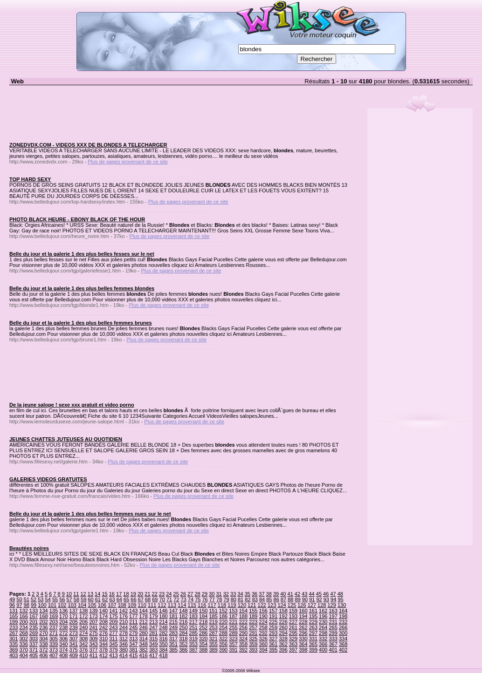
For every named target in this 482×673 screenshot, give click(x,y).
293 (273, 633)
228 (303, 622)
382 (143, 650)
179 (153, 616)
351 (173, 644)
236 (43, 627)
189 (253, 616)
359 (253, 644)
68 (148, 599)
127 (312, 605)
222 (243, 622)
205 (73, 622)
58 (76, 599)
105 (92, 605)
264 (323, 627)
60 (90, 599)
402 (343, 650)
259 (273, 627)
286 (203, 633)
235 (33, 627)
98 (26, 605)
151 (213, 610)
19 (133, 594)
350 (163, 644)
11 (76, 594)
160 (303, 610)
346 (123, 644)
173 (93, 616)
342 (83, 644)
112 (162, 605)
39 (276, 594)
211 (133, 622)
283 (173, 633)
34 (240, 594)
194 (303, 616)
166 (23, 616)
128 (321, 605)
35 (247, 594)
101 (52, 605)
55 (55, 599)
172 (83, 616)
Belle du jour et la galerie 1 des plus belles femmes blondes (81, 288)
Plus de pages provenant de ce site (128, 161)
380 (123, 650)
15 (104, 594)
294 (283, 633)
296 (303, 633)
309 (93, 638)
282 (163, 633)
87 (283, 599)
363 (293, 644)
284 (183, 633)
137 (73, 610)
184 (203, 616)
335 (13, 644)
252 (203, 627)
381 (133, 650)
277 (113, 633)
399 (313, 650)
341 (73, 644)
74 (190, 599)
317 (173, 638)
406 (43, 655)
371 (33, 650)
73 (183, 599)
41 (290, 594)
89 (298, 599)
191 (273, 616)
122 (262, 605)
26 (183, 594)
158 (283, 610)
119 (231, 605)
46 (326, 594)
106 (102, 605)
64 (119, 599)
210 (123, 622)
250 (183, 627)
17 (119, 594)
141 (113, 610)
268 (23, 633)
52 (33, 599)
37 (261, 594)
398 (303, 650)
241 (93, 627)
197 (333, 616)
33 (233, 594)
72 (176, 599)
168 (43, 616)
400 (323, 650)
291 (253, 633)
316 (163, 638)
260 (283, 627)
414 (123, 655)
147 (173, 610)
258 (263, 627)
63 (112, 599)
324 (243, 638)
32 (226, 594)
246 (143, 627)
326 (263, 638)
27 (190, 594)
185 (213, 616)
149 (193, 610)
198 (343, 616)
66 (133, 599)
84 (262, 599)
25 (176, 594)
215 (173, 622)
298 (323, 633)
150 (203, 610)
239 (73, 627)
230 (323, 622)
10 (69, 594)
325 (253, 638)
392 (243, 650)
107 (112, 605)
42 (297, 594)
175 (113, 616)
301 (13, 638)
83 (255, 599)
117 (211, 605)
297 (313, 633)
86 (276, 599)
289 (233, 633)
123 (272, 605)
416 (143, 655)
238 (63, 627)
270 (43, 633)
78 (219, 599)
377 (93, 650)
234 (23, 627)
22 (155, 594)
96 (12, 605)
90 (305, 599)
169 (53, 616)
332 (323, 638)
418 (163, 655)
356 (223, 644)
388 (203, 650)
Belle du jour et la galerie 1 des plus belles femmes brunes (80, 323)
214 (163, 622)
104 (82, 605)
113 (172, 605)
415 (133, 655)
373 (53, 650)
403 (13, 655)
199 (13, 622)
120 (242, 605)
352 (183, 644)
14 (97, 594)
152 (223, 610)
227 (293, 622)
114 (182, 605)
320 (203, 638)
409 (73, 655)
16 (112, 594)
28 (197, 594)
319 (193, 638)
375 (73, 650)
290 (243, 633)
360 (263, 644)
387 (193, 650)
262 (303, 627)
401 (333, 650)
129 (331, 605)
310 (103, 638)
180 (163, 616)
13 (90, 594)
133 (33, 610)
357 (233, 644)
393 (253, 650)
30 (211, 594)
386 (183, 650)
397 (293, 650)
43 (304, 594)
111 (152, 605)
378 (103, 650)
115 (192, 605)
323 (233, 638)
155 (253, 610)
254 (223, 627)
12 (83, 594)
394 (263, 650)
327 (273, 638)
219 (213, 622)
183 (193, 616)
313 (133, 638)
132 (23, 610)
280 (143, 633)
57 (69, 599)
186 (223, 616)
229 (313, 622)
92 (319, 599)
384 (163, 650)
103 (72, 605)
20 (140, 594)
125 (292, 605)
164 (343, 610)
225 (273, 622)
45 (319, 594)
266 (343, 627)
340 (63, 644)
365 (313, 644)
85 (269, 599)
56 (62, 599)
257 (253, 627)
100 (42, 605)
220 (223, 622)
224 (263, 622)
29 (204, 594)
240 (83, 627)
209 (113, 622)
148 (183, 610)
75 (197, 599)
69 (155, 599)
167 (33, 616)
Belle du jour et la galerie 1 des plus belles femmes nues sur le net (90, 514)
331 (313, 638)
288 (223, 633)
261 (293, 627)
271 (53, 633)
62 (105, 599)
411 (93, 655)
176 (123, 616)
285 (193, 633)
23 (162, 594)
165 (13, 616)
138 (83, 610)
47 (333, 594)
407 (53, 655)
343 (93, 644)
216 (183, 622)
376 (83, 650)
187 (233, 616)
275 (93, 633)
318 (183, 638)
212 (143, 622)
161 (313, 610)
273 (73, 633)
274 (83, 633)
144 (143, 610)
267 (13, 633)
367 (333, 644)
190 (263, 616)
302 (23, 638)
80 (233, 599)
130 (341, 605)
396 (283, 650)
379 (113, 650)
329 (293, 638)
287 (213, 633)
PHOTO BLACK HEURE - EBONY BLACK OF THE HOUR (77, 219)
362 (283, 644)
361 (273, 644)
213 (153, 622)
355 (213, 644)
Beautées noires (29, 548)
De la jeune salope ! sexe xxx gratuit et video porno (71, 405)
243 (113, 627)
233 (13, 627)
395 (273, 650)
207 (93, 622)
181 (173, 616)
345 (113, 644)
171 (73, 616)
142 (123, 610)
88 (290, 599)
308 (83, 638)
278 (123, 633)
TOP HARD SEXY (30, 179)
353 (193, 644)
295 (293, 633)
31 (218, 594)
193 (293, 616)
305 (53, 638)
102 (62, 605)
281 (153, 633)
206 (83, 622)
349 (153, 644)
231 (333, 622)
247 (153, 627)
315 (153, 638)
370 (23, 650)
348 (143, 644)
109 (132, 605)
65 (126, 599)
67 (141, 599)
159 (293, 610)
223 (253, 622)
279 (133, 633)
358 (243, 644)
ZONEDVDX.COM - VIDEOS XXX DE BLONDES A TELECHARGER (88, 145)
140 (103, 610)
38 (269, 594)
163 (333, 610)
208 (103, 622)
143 (133, 610)
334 (343, 638)
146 (163, 610)
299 (333, 633)
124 (281, 605)
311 (113, 638)
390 (223, 650)
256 (243, 627)
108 (122, 605)
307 (73, 638)
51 (26, 599)
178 (143, 616)
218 (203, 622)
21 (147, 594)
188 (243, 616)
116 (202, 605)
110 (142, 605)
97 (19, 605)
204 (63, 622)
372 (43, 650)
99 (33, 605)
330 (303, 638)
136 (63, 610)
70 (162, 599)
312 (123, 638)
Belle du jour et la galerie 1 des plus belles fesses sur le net (81, 254)
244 (123, 627)
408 (63, 655)
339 (53, 644)
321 (213, 638)
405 (33, 655)
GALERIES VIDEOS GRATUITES (48, 479)
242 (103, 627)
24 (169, 594)
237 (53, 627)
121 (252, 605)
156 (263, 610)
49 (12, 599)
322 (223, 638)
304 (43, 638)
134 (43, 610)
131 (13, 610)
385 (173, 650)
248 (163, 627)
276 (103, 633)
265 (333, 627)
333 (333, 638)
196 (323, 616)
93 (326, 599)
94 (333, 599)
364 (303, 644)
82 (247, 599)
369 (13, 650)
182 (183, 616)
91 (312, 599)
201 (33, 622)
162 (323, 610)
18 (126, 594)
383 (153, 650)
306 (63, 638)
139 (93, 610)
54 (48, 599)
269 (33, 633)
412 (103, 655)
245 (133, 627)
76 (204, 599)
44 (311, 594)
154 (243, 610)
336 (23, 644)
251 (193, 627)
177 (133, 616)
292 (263, 633)
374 (63, 650)
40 (283, 594)
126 (301, 605)
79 (226, 599)
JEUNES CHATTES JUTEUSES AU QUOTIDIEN (65, 439)
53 (40, 599)
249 (173, 627)
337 (33, 644)
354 (203, 644)
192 (283, 616)
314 (143, 638)
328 (283, 638)
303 (33, 638)
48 (340, 594)
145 (153, 610)
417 (153, 655)
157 (273, 610)
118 (222, 605)
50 (19, 599)
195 (313, 616)
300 (343, 633)
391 (233, 650)
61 (98, 599)
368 (343, 644)
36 (254, 594)
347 (133, 644)
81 (240, 599)
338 (43, 644)
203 (53, 622)
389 (213, 650)
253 (213, 627)
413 (113, 655)
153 (233, 610)
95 (340, 599)
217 (193, 622)
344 (103, 644)
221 (233, 622)
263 (313, 627)
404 (23, 655)
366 (323, 644)
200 (23, 622)
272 (63, 633)
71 (169, 599)
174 (103, 616)
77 (212, 599)
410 (83, 655)
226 (283, 622)
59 (83, 599)
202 (43, 622)
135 (53, 610)
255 (233, 627)
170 (63, 616)
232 (343, 622)
